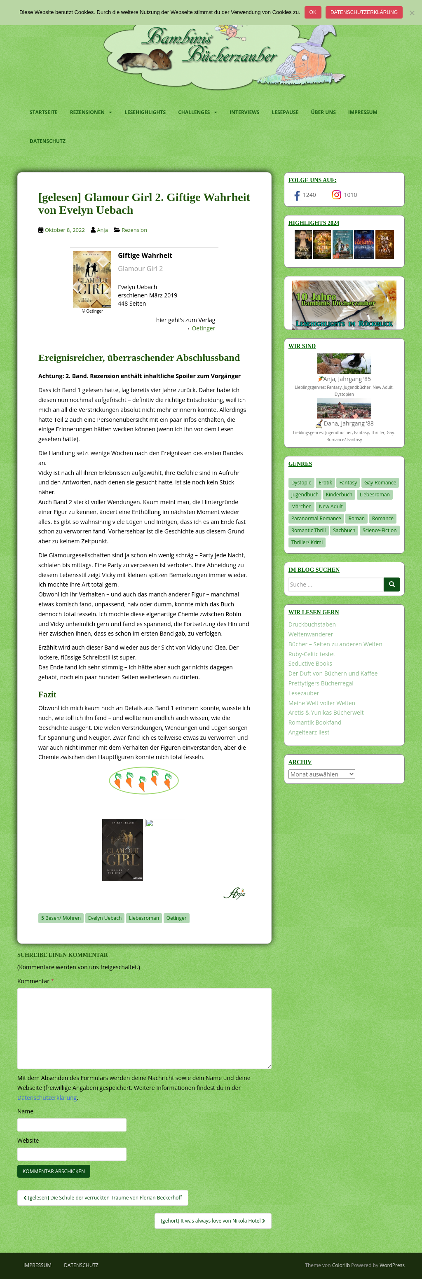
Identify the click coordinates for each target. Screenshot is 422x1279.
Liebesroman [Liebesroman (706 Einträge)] (375, 494)
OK (312, 12)
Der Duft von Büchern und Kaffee (333, 673)
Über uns (323, 112)
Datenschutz (48, 141)
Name (25, 1111)
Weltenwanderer (310, 634)
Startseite (44, 112)
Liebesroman (144, 917)
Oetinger (203, 328)
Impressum (362, 112)
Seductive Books (310, 663)
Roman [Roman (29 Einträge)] (356, 518)
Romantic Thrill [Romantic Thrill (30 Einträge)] (308, 530)
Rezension (134, 230)
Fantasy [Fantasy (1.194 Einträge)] (348, 482)
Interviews (244, 112)
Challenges (194, 112)
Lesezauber (303, 693)
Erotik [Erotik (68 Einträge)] (325, 482)
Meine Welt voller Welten (321, 703)
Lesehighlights (145, 112)
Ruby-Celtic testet (311, 654)
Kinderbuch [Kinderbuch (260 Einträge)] (339, 494)
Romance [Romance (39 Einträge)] (383, 518)
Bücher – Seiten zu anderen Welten (335, 644)
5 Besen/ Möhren (61, 917)
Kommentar (35, 981)
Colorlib (341, 1265)
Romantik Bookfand (315, 722)
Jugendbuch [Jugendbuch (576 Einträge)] (305, 494)
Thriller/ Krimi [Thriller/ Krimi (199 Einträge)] (307, 542)
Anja (102, 230)
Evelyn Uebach (105, 917)
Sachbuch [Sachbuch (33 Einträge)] (344, 530)
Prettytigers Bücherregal (321, 683)
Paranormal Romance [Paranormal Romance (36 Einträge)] (316, 518)
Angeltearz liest (309, 732)
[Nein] (412, 13)
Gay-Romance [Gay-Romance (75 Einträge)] (380, 482)
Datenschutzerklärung (364, 12)
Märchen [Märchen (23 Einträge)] (301, 506)
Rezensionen (87, 112)
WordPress (392, 1265)
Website (28, 1140)
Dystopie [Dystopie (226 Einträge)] (301, 482)
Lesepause (285, 112)
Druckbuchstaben (312, 624)
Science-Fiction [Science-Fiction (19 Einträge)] (380, 530)
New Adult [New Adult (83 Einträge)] (331, 506)
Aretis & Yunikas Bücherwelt (326, 712)
